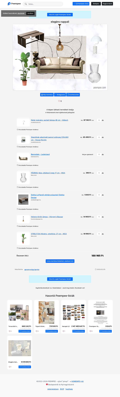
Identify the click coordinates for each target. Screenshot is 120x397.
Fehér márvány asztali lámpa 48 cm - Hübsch (49, 120)
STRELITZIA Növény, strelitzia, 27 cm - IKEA (49, 233)
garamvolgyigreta (31, 269)
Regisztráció (107, 4)
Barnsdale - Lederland (40, 154)
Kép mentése (47, 94)
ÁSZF (62, 389)
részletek (20, 13)
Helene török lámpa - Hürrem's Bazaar (47, 216)
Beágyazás (60, 94)
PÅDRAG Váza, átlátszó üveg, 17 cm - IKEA (48, 172)
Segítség (69, 389)
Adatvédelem (53, 389)
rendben (30, 13)
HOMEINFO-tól (78, 381)
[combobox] (43, 4)
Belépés (96, 4)
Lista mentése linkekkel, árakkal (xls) (60, 261)
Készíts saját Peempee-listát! (60, 14)
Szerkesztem (73, 94)
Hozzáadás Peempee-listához (27, 130)
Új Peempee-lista (81, 4)
